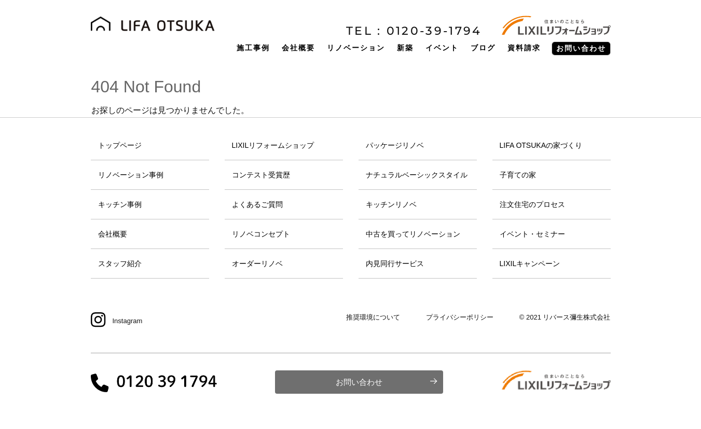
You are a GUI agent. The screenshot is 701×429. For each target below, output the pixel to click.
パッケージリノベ (395, 145)
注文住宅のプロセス (532, 204)
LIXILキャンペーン (530, 263)
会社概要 (112, 234)
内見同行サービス (395, 263)
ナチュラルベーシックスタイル (417, 175)
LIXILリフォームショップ (273, 145)
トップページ (120, 145)
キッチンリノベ (391, 204)
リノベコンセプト (261, 234)
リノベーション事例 (130, 175)
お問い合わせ (359, 382)
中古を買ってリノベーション (413, 234)
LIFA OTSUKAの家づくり (541, 145)
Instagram (128, 321)
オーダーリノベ (257, 263)
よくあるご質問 (257, 204)
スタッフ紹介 (120, 263)
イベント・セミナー (532, 234)
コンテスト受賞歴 (261, 175)
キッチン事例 (120, 204)
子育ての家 (518, 175)
